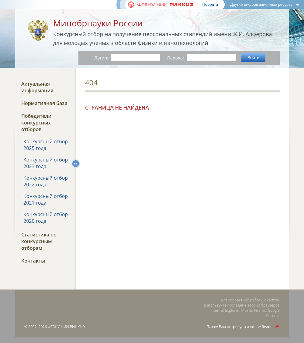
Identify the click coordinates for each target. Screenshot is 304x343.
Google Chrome (273, 313)
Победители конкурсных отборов (36, 123)
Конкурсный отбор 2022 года (45, 181)
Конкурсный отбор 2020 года (45, 217)
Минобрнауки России (98, 23)
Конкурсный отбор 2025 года (45, 144)
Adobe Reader (262, 326)
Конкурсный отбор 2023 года (45, 163)
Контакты (33, 260)
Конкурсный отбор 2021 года (45, 199)
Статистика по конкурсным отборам (39, 241)
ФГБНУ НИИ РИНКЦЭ (66, 326)
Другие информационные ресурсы (261, 4)
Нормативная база (44, 103)
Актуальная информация (37, 87)
